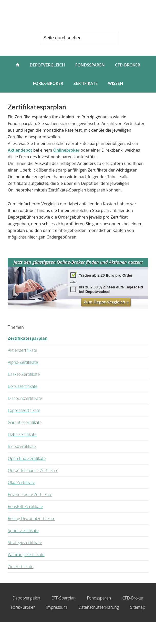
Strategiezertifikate (25, 542)
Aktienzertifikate (22, 350)
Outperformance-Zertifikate (33, 470)
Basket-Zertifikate (24, 374)
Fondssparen (99, 598)
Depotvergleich (26, 598)
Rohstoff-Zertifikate (25, 506)
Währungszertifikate (26, 554)
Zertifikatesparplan (27, 338)
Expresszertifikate (24, 410)
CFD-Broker (132, 598)
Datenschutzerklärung (98, 607)
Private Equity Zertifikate (30, 494)
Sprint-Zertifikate (23, 530)
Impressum (56, 607)
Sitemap (137, 607)
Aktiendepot (20, 150)
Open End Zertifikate (27, 458)
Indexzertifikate (22, 446)
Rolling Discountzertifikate (31, 518)
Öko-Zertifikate (21, 482)
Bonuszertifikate (22, 386)
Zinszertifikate (20, 566)
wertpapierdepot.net (78, 16)
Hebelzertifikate (22, 434)
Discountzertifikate (25, 398)
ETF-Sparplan (63, 598)
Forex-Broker (23, 607)
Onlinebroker (66, 150)
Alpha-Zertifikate (23, 362)
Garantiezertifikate (24, 422)
